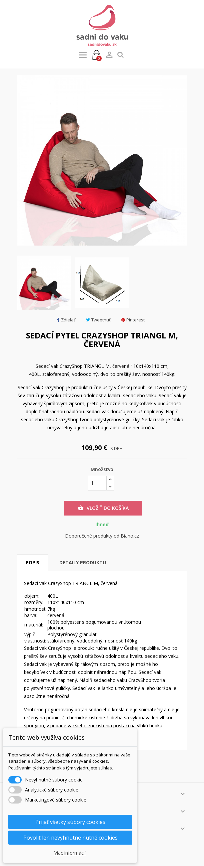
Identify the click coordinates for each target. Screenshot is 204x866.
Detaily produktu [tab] (82, 562)
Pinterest (133, 320)
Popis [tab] (32, 562)
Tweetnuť (98, 320)
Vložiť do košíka (103, 508)
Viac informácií (70, 853)
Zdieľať (66, 320)
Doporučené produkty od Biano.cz (102, 536)
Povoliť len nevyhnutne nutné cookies (70, 837)
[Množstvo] (97, 483)
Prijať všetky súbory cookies (70, 822)
